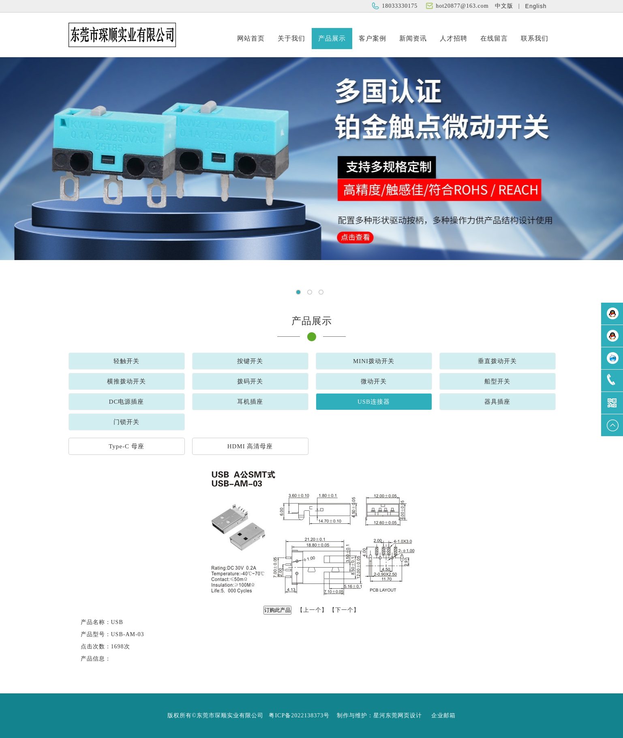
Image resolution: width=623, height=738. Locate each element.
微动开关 (374, 381)
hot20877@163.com (462, 6)
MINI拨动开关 (373, 361)
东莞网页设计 (403, 715)
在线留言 (494, 38)
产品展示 (332, 38)
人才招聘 (453, 38)
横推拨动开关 (126, 381)
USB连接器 (374, 401)
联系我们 (534, 38)
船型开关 (497, 381)
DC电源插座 (126, 401)
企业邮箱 (443, 715)
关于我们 (291, 38)
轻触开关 (126, 361)
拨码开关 (250, 381)
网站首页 (251, 38)
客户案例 (372, 38)
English (536, 6)
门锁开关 (126, 422)
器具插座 (497, 401)
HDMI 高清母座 (250, 446)
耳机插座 (250, 401)
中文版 (504, 6)
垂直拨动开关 (497, 361)
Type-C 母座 (126, 446)
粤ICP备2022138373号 (299, 715)
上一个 (312, 610)
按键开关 (250, 361)
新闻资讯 (413, 38)
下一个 (344, 610)
